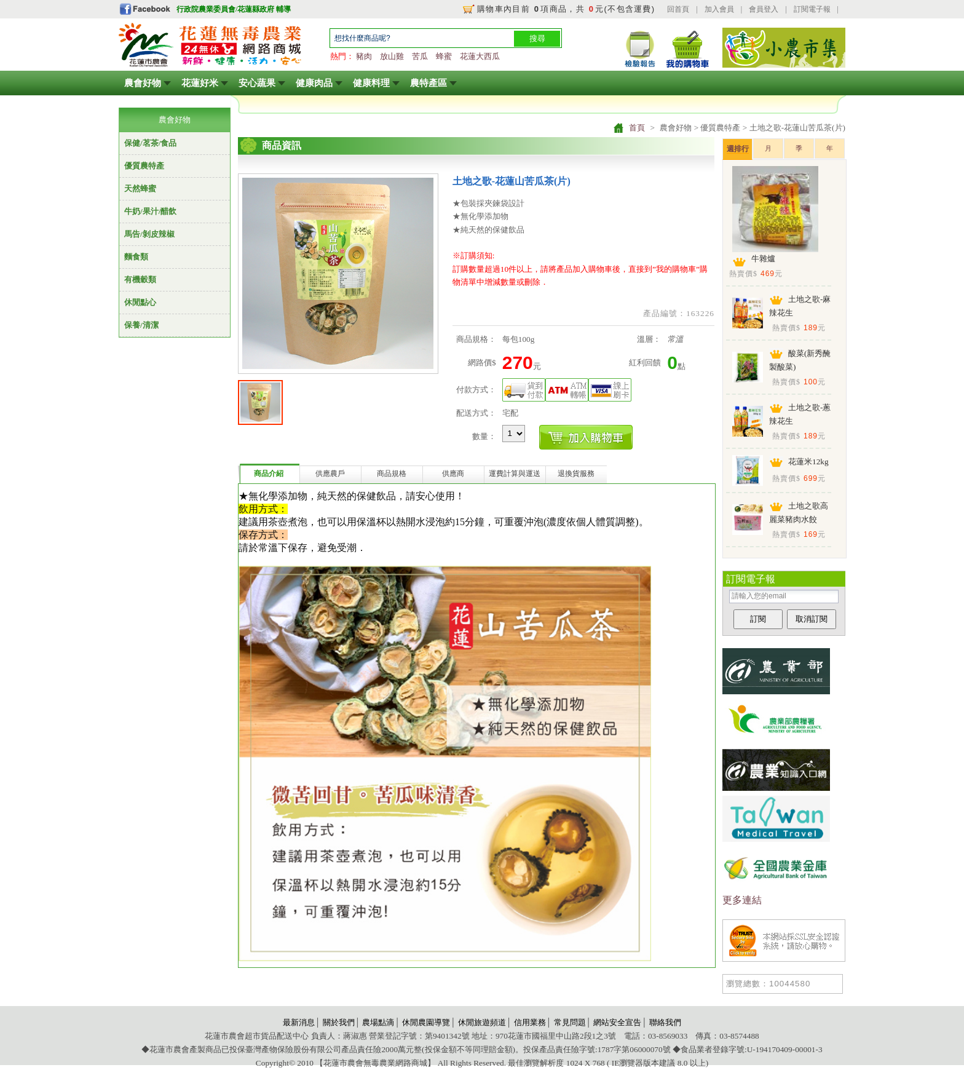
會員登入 (763, 9)
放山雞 (392, 56)
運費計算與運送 (514, 473)
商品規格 (391, 473)
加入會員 (719, 9)
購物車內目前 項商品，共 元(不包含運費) (566, 9)
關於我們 (339, 1022)
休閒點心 (140, 302)
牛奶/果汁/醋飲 (150, 211)
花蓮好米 (199, 83)
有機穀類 (140, 279)
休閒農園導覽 (426, 1022)
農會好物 (142, 83)
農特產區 (428, 83)
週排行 (738, 149)
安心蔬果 (257, 83)
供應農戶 (330, 473)
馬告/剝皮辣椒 (149, 234)
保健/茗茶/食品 (150, 143)
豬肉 (364, 56)
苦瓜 (420, 56)
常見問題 (570, 1022)
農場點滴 (378, 1022)
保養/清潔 (141, 325)
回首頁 (678, 9)
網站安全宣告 (617, 1022)
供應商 (453, 473)
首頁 (637, 127)
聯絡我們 (665, 1022)
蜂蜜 (444, 56)
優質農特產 (144, 165)
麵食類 (136, 256)
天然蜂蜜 (140, 188)
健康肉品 (314, 83)
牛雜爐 (763, 258)
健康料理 (371, 83)
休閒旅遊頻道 (482, 1022)
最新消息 (299, 1022)
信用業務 (530, 1022)
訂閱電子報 (812, 9)
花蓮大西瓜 (480, 56)
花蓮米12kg (808, 461)
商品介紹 (268, 473)
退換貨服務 (576, 473)
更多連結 (742, 900)
